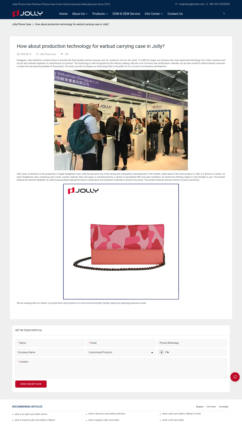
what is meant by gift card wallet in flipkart (35, 420)
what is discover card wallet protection (106, 413)
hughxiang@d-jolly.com (190, 4)
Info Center (211, 407)
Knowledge (223, 407)
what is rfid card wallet (173, 420)
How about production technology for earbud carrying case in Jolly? (72, 24)
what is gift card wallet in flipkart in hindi (181, 413)
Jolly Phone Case (21, 24)
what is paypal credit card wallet (103, 420)
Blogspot (200, 407)
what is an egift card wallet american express (31, 414)
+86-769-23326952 (218, 4)
